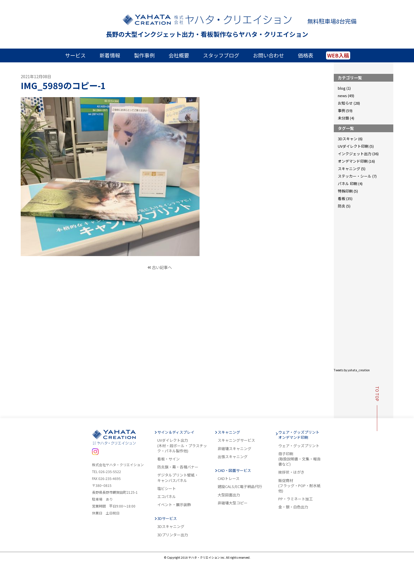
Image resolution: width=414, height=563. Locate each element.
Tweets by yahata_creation (352, 370)
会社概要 (178, 55)
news (342, 95)
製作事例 (144, 55)
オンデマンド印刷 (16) (356, 161)
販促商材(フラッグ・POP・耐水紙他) (299, 485)
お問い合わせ (268, 55)
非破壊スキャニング (234, 448)
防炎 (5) (344, 206)
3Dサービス (167, 518)
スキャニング (229, 432)
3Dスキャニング (170, 526)
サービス (75, 55)
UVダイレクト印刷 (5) (356, 146)
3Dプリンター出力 (172, 534)
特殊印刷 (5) (348, 191)
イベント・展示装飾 (174, 504)
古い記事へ (159, 267)
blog (342, 88)
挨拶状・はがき (291, 472)
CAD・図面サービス (234, 470)
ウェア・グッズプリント (298, 445)
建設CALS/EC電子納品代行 (240, 486)
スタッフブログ (221, 55)
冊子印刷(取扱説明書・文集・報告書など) (299, 459)
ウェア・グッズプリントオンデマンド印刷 (298, 435)
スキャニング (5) (351, 168)
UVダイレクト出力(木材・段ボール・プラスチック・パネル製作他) (182, 445)
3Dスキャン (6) (350, 138)
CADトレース (228, 478)
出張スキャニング (233, 456)
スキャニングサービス (236, 440)
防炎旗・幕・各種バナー (177, 467)
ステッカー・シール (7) (357, 176)
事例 (341, 110)
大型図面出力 (229, 494)
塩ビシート (166, 488)
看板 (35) (345, 198)
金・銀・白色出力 (293, 507)
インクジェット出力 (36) (358, 153)
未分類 (343, 118)
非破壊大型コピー (233, 503)
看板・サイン (168, 459)
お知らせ (345, 103)
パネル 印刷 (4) (350, 183)
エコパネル (166, 496)
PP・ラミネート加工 (295, 498)
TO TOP (377, 408)
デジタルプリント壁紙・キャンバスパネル (177, 477)
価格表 (305, 55)
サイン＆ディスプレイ (175, 432)
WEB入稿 (338, 55)
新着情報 (109, 55)
